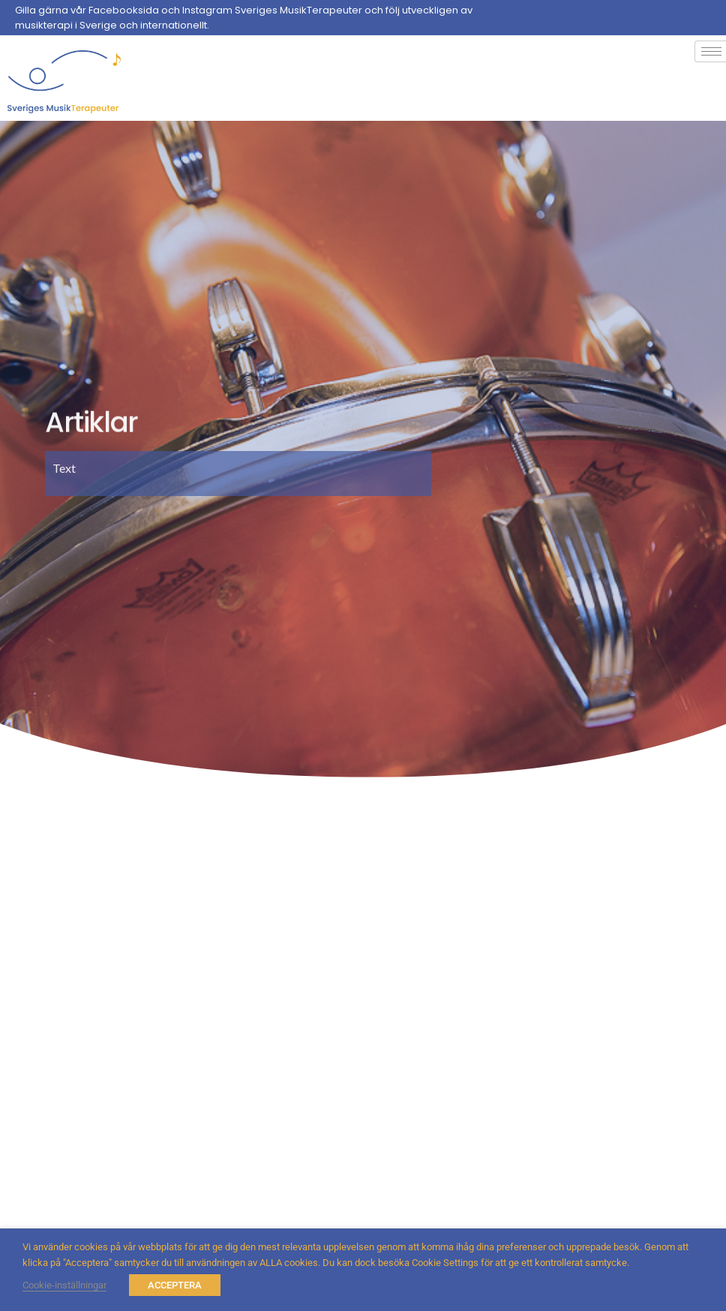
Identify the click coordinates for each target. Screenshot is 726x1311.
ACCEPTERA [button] (175, 1285)
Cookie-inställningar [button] (64, 1285)
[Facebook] (711, 18)
